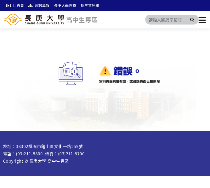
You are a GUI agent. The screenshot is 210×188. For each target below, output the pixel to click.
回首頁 (15, 5)
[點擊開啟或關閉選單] (202, 19)
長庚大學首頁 (65, 5)
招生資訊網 (90, 5)
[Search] (172, 20)
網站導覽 (39, 5)
